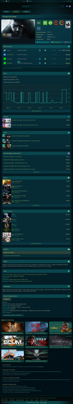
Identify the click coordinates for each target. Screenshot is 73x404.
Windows (49, 32)
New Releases (20, 400)
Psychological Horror (33, 274)
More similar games (36, 243)
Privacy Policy (43, 400)
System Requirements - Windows (13, 315)
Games (16, 11)
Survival (23, 274)
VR (8, 277)
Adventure (40, 274)
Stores (26, 11)
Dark (26, 279)
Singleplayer (15, 276)
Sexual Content (16, 279)
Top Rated (12, 400)
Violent (10, 279)
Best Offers (4, 400)
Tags (26, 400)
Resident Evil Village (9, 252)
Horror (19, 274)
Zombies (23, 279)
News (6, 11)
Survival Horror (9, 274)
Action (15, 274)
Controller (9, 276)
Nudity (45, 274)
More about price (36, 111)
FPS (26, 274)
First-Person (11, 281)
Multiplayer (21, 276)
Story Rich (16, 281)
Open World (29, 281)
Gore (7, 279)
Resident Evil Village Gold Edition (12, 255)
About (36, 400)
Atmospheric (23, 281)
